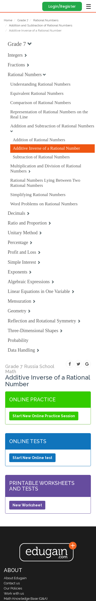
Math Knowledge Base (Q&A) (26, 598)
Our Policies (13, 588)
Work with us (14, 593)
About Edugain (15, 578)
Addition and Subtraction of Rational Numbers (40, 25)
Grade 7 (22, 20)
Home (8, 20)
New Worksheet (27, 505)
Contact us (12, 583)
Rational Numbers (45, 20)
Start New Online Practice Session (44, 416)
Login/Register (62, 6)
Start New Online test (32, 458)
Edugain (8, 5)
